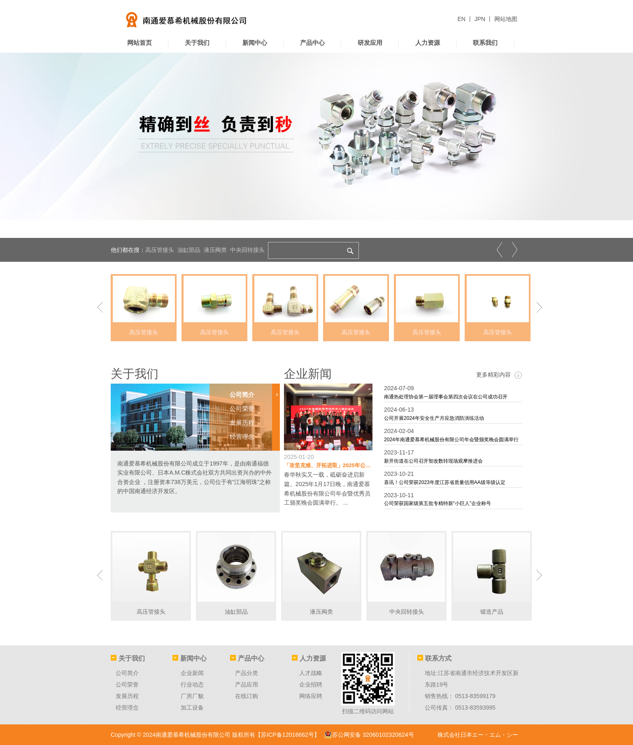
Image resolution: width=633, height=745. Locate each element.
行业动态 (192, 684)
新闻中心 (254, 42)
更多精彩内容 (499, 375)
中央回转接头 (247, 250)
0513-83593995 (475, 707)
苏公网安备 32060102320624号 (368, 735)
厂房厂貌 (192, 696)
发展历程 (127, 696)
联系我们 (485, 42)
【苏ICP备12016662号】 (287, 734)
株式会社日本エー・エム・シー (478, 734)
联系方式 (434, 658)
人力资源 (427, 42)
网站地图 (505, 19)
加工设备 (192, 707)
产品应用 (246, 684)
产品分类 (246, 673)
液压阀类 (215, 250)
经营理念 (127, 707)
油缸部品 (188, 250)
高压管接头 (159, 250)
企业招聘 (310, 684)
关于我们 (197, 42)
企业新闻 (308, 373)
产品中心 (312, 42)
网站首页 (139, 42)
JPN (481, 19)
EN (462, 19)
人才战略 (310, 673)
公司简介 (127, 673)
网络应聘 (310, 696)
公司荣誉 (127, 684)
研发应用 (370, 42)
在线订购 (246, 696)
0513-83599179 (475, 696)
